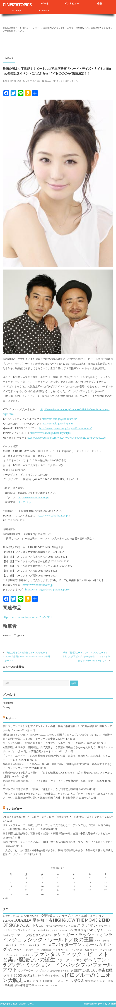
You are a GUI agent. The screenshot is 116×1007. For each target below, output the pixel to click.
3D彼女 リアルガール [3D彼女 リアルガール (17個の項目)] (13, 915)
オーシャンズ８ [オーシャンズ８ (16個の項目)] (67, 930)
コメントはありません (67, 80)
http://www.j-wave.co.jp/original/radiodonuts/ (65, 428)
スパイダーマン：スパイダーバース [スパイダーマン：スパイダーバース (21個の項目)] (28, 945)
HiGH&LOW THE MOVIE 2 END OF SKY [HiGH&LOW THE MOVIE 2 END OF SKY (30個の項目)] (56, 922)
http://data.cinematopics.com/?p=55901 (27, 617)
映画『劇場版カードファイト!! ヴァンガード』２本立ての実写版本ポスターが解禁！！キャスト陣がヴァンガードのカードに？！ (86, 656)
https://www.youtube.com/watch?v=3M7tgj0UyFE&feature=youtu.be (66, 437)
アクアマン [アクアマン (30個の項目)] (87, 925)
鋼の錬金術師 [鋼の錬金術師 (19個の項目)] (17, 985)
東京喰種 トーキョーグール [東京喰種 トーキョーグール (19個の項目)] (57, 981)
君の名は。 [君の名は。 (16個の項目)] (65, 970)
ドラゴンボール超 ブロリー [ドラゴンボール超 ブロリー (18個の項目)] (85, 949)
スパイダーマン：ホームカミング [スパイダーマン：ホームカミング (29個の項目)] (57, 947)
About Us (44, 10)
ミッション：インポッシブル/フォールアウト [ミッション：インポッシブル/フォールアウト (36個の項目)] (57, 967)
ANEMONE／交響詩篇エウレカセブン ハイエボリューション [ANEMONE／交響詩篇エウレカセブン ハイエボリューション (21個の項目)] (64, 916)
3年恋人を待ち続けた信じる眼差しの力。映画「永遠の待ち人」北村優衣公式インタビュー (53, 816)
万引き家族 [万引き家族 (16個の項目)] (55, 970)
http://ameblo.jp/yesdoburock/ (59, 418)
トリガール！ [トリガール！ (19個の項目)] (62, 949)
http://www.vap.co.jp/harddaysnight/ (50, 432)
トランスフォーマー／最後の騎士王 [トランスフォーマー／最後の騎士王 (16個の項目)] (39, 950)
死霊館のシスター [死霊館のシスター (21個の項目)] (96, 981)
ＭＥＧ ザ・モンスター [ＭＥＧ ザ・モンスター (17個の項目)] (46, 985)
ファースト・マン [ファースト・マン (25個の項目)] (69, 960)
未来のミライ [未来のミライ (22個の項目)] (32, 981)
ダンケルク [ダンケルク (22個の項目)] (15, 950)
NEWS (9, 58)
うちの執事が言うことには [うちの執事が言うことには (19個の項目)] (61, 925)
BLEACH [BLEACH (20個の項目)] (8, 920)
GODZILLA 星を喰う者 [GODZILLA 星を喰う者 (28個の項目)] (32, 920)
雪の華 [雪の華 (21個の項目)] (30, 985)
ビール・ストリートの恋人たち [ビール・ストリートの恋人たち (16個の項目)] (19, 955)
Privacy (16, 10)
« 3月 (5, 898)
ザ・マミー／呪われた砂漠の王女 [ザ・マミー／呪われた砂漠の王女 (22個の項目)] (34, 935)
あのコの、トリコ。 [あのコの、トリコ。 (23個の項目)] (30, 925)
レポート (44, 3)
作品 (99, 3)
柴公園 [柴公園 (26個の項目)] (79, 980)
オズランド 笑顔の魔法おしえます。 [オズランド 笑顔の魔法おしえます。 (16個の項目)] (42, 930)
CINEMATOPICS (17, 4)
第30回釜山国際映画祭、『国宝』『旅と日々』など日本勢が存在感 (40, 789)
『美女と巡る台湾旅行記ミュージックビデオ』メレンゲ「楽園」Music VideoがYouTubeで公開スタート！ (26, 656)
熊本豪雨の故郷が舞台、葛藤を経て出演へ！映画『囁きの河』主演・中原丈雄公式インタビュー (56, 833)
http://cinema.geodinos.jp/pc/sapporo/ (47, 589)
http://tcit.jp (24, 502)
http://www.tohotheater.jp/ (33, 497)
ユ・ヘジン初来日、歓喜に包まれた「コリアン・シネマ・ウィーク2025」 (44, 743)
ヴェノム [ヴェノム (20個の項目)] (44, 970)
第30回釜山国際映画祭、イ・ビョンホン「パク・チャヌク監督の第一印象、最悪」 (49, 780)
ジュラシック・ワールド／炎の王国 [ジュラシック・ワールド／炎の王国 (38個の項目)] (53, 939)
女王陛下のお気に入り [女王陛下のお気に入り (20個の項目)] (84, 970)
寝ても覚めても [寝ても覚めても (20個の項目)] (54, 975)
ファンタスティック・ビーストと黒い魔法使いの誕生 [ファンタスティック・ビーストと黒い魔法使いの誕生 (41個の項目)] (56, 956)
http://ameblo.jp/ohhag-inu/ (58, 423)
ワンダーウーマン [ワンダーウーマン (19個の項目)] (28, 970)
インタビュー (72, 3)
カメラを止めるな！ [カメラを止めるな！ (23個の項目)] (88, 930)
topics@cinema (13, 80)
